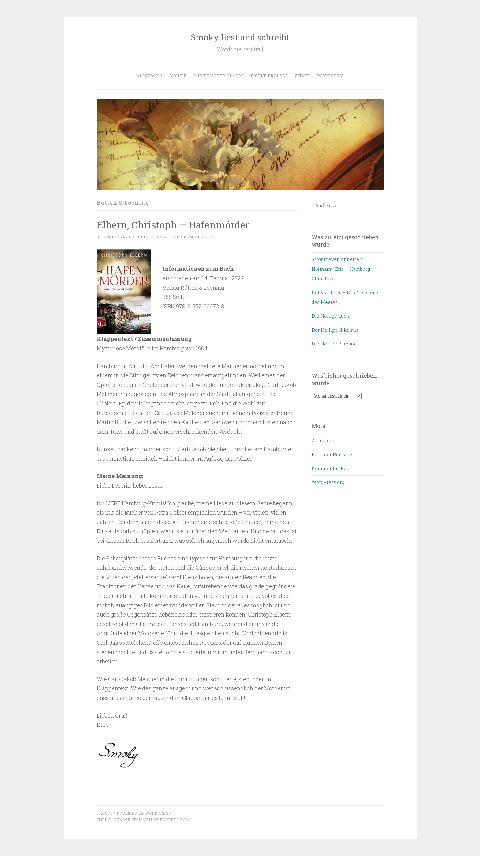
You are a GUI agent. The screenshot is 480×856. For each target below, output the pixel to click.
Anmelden (324, 440)
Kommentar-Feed (332, 468)
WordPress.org (328, 482)
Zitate (302, 75)
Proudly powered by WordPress (134, 813)
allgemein (150, 75)
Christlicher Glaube (218, 75)
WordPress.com (171, 819)
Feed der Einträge (332, 454)
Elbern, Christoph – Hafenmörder (173, 224)
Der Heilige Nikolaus (335, 330)
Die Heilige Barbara (333, 344)
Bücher (178, 75)
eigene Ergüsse (269, 75)
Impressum (330, 75)
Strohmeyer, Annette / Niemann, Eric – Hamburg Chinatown (341, 268)
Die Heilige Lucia (331, 316)
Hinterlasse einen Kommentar (175, 236)
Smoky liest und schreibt (240, 37)
